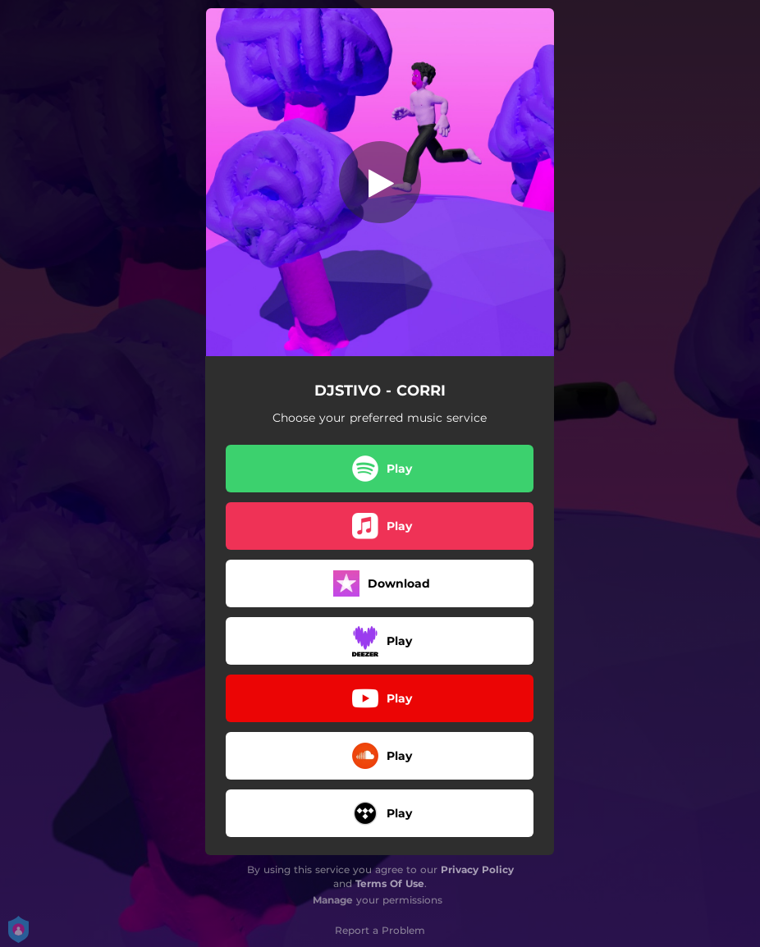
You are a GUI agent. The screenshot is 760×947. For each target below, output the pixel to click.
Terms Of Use (389, 883)
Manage (333, 900)
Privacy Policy (477, 869)
